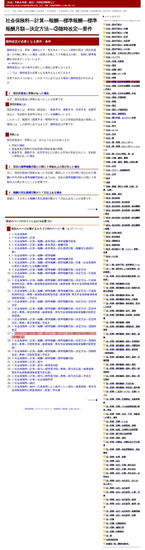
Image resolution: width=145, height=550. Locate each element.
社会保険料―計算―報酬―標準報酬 (35, 255)
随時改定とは (17, 63)
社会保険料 (21, 234)
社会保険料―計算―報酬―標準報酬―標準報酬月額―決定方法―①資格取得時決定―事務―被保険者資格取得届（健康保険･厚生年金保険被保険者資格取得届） (54, 284)
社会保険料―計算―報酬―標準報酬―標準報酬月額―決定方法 (50, 269)
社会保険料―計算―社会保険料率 (34, 379)
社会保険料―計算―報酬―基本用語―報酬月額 (41, 244)
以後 (50, 172)
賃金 (23, 93)
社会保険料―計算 (25, 237)
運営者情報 (29, 409)
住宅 (78, 109)
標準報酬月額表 (34, 177)
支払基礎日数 (28, 192)
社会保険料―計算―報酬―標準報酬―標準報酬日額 (44, 358)
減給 (35, 50)
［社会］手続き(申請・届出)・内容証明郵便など (30, 2)
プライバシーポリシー (43, 409)
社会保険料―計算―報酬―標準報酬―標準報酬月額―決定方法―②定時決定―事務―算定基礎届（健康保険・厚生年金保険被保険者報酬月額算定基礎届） (54, 312)
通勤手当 (68, 109)
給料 (73, 50)
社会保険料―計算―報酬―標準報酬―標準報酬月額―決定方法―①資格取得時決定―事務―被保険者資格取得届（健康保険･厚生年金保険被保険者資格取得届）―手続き (54, 294)
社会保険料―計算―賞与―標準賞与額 (36, 365)
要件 (39, 41)
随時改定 (12, 41)
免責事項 (57, 409)
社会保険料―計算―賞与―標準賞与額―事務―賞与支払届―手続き (53, 376)
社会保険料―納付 (25, 383)
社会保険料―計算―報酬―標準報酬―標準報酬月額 (44, 259)
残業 (24, 119)
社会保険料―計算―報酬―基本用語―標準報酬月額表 (45, 241)
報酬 (55, 114)
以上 (68, 54)
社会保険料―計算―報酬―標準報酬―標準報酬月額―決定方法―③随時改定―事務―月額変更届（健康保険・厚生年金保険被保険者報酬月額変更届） (54, 344)
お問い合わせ (74, 409)
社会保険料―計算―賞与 (29, 361)
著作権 (64, 409)
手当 (57, 109)
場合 (35, 54)
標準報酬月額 (28, 166)
